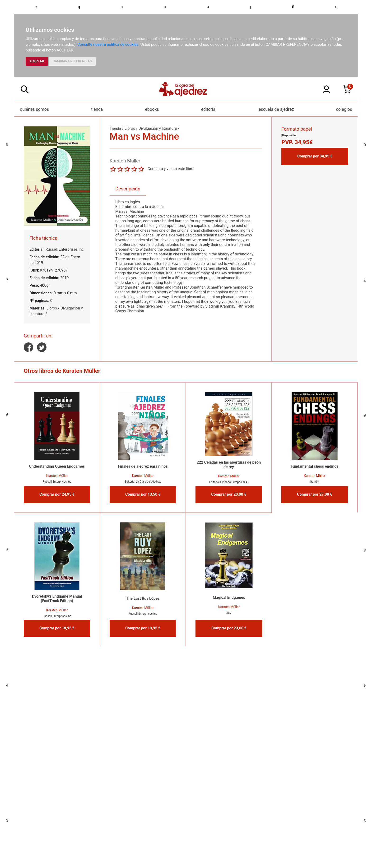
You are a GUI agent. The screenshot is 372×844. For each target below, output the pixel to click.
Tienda (115, 128)
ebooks (152, 109)
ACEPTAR (36, 61)
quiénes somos (34, 109)
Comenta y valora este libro (170, 168)
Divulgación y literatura (158, 128)
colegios (344, 109)
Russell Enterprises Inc (65, 249)
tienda (97, 109)
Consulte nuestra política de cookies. (108, 44)
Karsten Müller (57, 476)
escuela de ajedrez (276, 109)
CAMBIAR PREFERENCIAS (72, 61)
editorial (209, 109)
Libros (51, 308)
